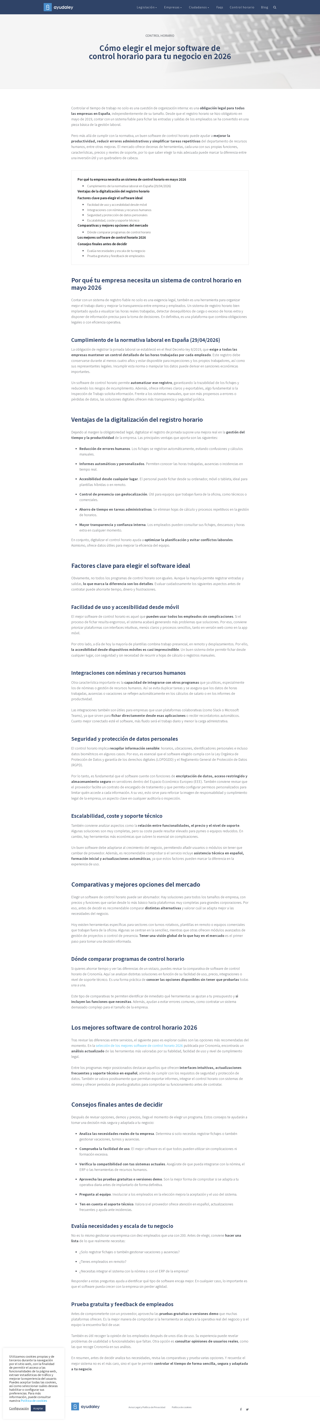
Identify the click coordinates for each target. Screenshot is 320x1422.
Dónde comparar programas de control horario (119, 232)
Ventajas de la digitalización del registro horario (114, 191)
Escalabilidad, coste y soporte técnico (113, 220)
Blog (264, 7)
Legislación (147, 7)
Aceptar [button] (38, 1408)
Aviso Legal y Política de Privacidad (147, 1407)
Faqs (219, 7)
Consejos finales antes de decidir (102, 244)
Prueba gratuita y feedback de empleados (116, 256)
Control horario (242, 7)
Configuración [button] (19, 1408)
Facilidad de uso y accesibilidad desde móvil (117, 204)
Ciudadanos (199, 7)
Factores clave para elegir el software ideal (110, 198)
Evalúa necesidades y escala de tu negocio (116, 250)
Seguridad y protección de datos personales (117, 215)
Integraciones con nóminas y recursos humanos (119, 210)
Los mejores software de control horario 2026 (112, 237)
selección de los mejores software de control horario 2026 (139, 1045)
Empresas (173, 7)
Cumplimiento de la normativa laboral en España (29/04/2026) (129, 186)
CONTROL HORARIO (160, 35)
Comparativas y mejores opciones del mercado (113, 225)
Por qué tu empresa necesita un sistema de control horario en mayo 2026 (132, 179)
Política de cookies (181, 1407)
